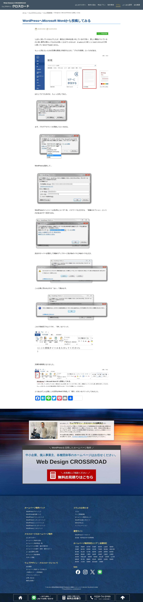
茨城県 (77, 549)
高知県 (94, 559)
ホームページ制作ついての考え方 (36, 569)
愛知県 (83, 554)
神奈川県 (112, 549)
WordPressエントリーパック (35, 523)
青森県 (83, 546)
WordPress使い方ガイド (82, 520)
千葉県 (100, 549)
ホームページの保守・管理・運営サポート (39, 549)
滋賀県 (94, 554)
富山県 (83, 551)
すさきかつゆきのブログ (79, 436)
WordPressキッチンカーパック (35, 520)
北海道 (77, 546)
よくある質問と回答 (32, 551)
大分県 (83, 561)
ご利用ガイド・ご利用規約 (34, 572)
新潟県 (77, 551)
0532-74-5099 (114, 595)
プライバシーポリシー (33, 575)
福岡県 (100, 559)
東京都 (106, 549)
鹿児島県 (94, 561)
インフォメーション (81, 525)
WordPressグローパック (33, 511)
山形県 (106, 546)
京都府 (100, 554)
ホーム (24, 12)
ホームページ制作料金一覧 (34, 543)
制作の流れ (92, 5)
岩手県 (88, 546)
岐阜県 (111, 551)
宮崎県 (88, 561)
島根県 (95, 556)
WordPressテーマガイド (82, 535)
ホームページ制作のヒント (83, 517)
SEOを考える (79, 523)
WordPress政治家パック (33, 514)
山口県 (113, 556)
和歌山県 (83, 556)
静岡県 (77, 554)
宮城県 (94, 546)
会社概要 (137, 5)
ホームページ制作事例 (33, 554)
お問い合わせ (30, 578)
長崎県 (111, 559)
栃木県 (83, 549)
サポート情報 (30, 557)
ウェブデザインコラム (34, 12)
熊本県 (77, 561)
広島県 (107, 556)
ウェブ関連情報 (47, 12)
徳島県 (77, 559)
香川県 (83, 559)
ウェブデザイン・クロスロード (72, 589)
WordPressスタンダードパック (35, 525)
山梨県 (100, 551)
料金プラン (102, 5)
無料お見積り (30, 580)
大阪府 (106, 554)
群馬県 (88, 549)
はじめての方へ (80, 5)
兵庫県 (111, 554)
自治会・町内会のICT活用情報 (84, 537)
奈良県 (77, 556)
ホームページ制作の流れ (33, 540)
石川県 (88, 551)
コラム (118, 5)
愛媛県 (88, 559)
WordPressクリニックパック (35, 517)
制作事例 (111, 5)
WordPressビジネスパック (34, 528)
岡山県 (101, 556)
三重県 (88, 554)
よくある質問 (127, 5)
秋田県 (100, 546)
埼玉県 (94, 549)
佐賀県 (106, 559)
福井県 (94, 551)
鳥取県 (90, 556)
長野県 (106, 551)
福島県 (111, 546)
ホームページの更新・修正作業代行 (37, 546)
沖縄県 (101, 561)
